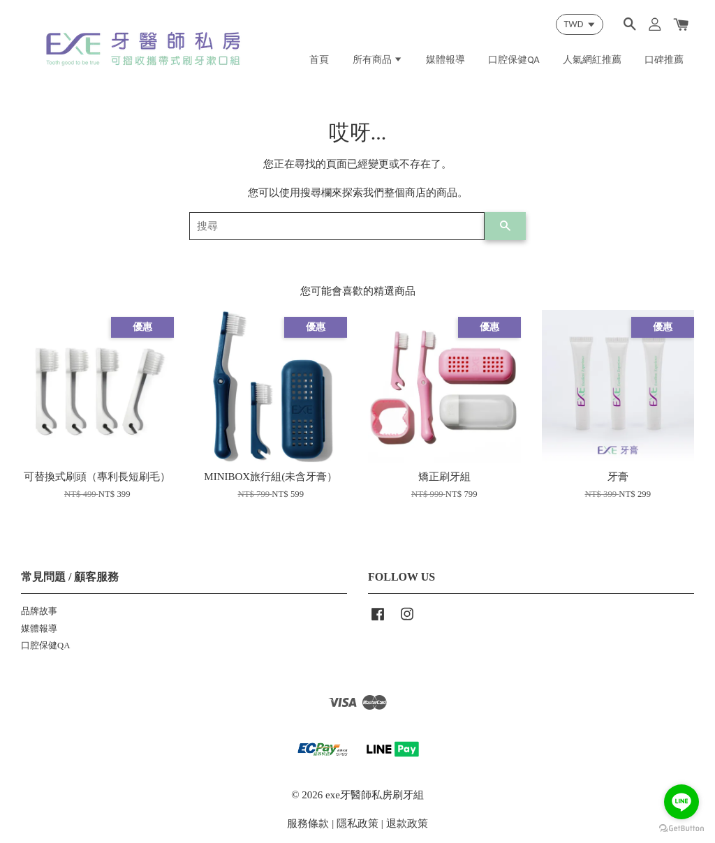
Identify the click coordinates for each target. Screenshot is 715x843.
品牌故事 (39, 611)
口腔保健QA (514, 60)
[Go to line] (681, 801)
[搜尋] (337, 226)
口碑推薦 (664, 60)
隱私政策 (357, 823)
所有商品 (378, 60)
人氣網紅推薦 (592, 60)
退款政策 (407, 823)
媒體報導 (445, 60)
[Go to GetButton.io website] (681, 828)
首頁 (319, 60)
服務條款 (308, 823)
